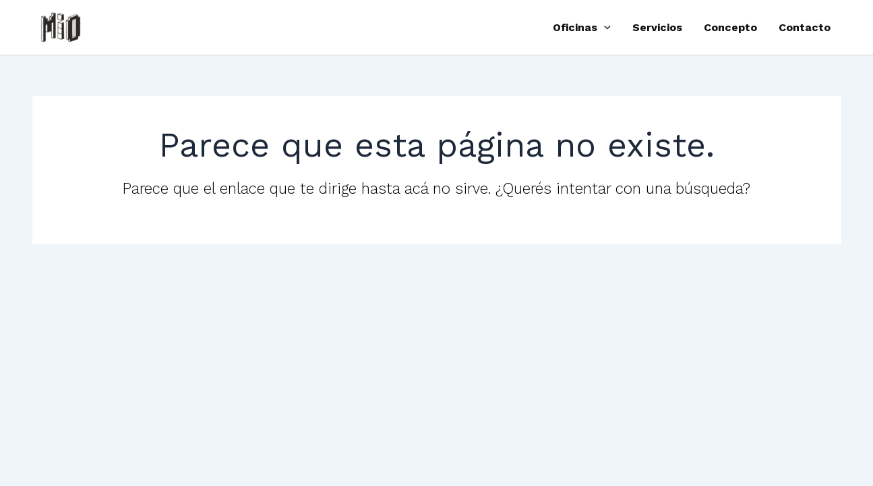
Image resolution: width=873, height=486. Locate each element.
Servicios (657, 27)
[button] (604, 28)
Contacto (805, 27)
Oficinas (582, 28)
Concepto (730, 27)
